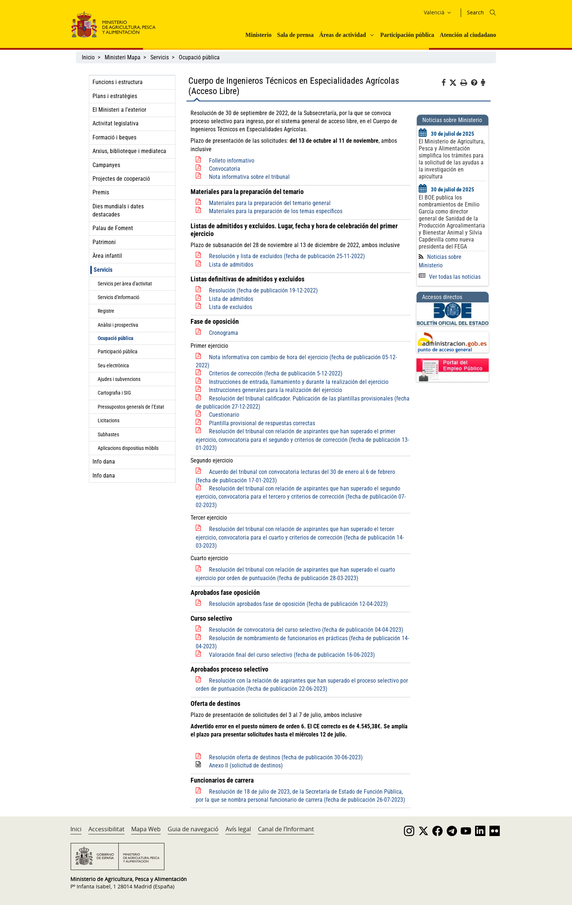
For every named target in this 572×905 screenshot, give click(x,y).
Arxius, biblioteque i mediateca (129, 151)
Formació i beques (114, 137)
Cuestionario (224, 414)
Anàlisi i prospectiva (118, 325)
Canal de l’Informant (286, 829)
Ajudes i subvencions (119, 379)
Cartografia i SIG (114, 393)
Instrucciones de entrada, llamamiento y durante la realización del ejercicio (298, 381)
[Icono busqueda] (493, 12)
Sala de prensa (295, 35)
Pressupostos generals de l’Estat (131, 407)
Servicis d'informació (118, 297)
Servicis (159, 57)
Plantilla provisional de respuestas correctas (262, 423)
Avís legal (238, 829)
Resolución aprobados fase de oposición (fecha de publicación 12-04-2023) (298, 603)
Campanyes (106, 165)
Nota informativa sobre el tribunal (249, 176)
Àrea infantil (107, 255)
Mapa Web (146, 829)
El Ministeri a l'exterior (119, 109)
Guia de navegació (193, 829)
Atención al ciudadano (468, 35)
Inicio (88, 57)
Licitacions (108, 420)
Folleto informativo (231, 160)
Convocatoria (224, 168)
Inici (75, 829)
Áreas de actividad (342, 35)
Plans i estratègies (115, 96)
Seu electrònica (113, 365)
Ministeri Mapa (122, 57)
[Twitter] (454, 83)
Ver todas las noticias (450, 276)
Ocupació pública (199, 57)
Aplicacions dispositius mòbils (128, 448)
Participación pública (407, 35)
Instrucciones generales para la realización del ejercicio (275, 389)
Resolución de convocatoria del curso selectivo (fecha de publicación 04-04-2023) (306, 629)
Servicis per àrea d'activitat (125, 284)
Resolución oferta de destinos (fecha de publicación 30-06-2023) (286, 757)
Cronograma (223, 332)
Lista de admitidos (231, 264)
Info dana (104, 461)
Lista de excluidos (230, 307)
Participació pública (117, 351)
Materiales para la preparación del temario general (270, 203)
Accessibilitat (106, 829)
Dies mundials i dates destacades (118, 210)
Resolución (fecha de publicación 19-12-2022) (263, 290)
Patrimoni (104, 242)
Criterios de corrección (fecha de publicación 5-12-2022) (275, 373)
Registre (106, 311)
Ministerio (258, 35)
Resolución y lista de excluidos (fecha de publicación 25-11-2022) (287, 256)
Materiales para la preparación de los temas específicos (275, 211)
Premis (101, 192)
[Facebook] (445, 83)
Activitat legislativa (116, 123)
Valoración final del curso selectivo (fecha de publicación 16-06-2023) (292, 654)
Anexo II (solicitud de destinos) (246, 765)
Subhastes (108, 434)
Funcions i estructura (118, 82)
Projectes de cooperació (121, 178)
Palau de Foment (113, 228)
